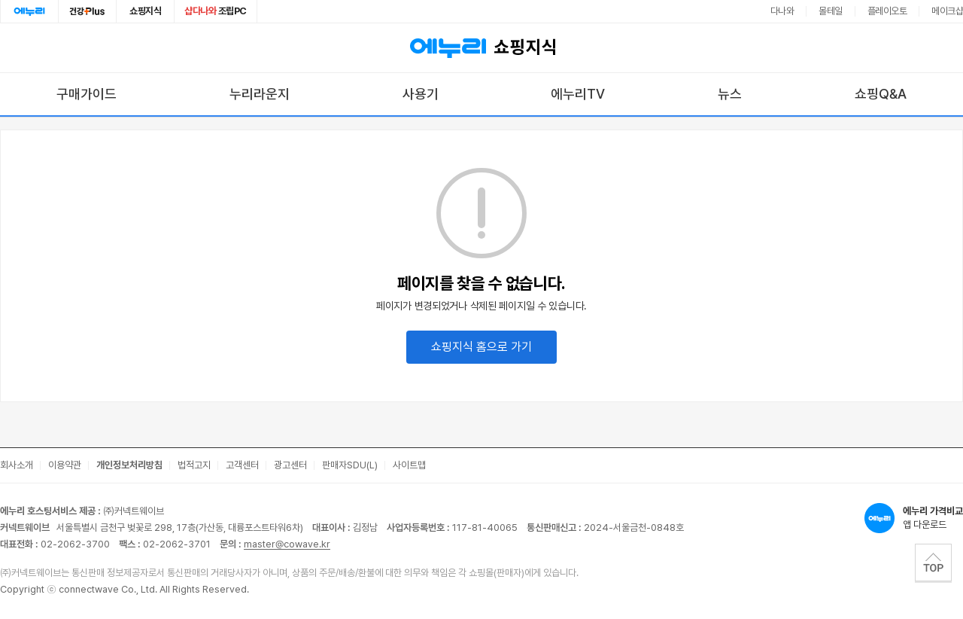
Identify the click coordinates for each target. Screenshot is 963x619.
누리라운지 (259, 94)
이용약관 (64, 465)
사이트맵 (409, 465)
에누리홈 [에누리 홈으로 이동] (29, 11)
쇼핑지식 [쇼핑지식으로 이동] (145, 11)
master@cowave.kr (287, 544)
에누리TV (578, 94)
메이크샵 (947, 11)
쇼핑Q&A (881, 94)
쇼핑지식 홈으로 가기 (481, 347)
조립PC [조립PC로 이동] (215, 11)
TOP (933, 562)
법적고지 (194, 465)
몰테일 (831, 11)
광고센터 (290, 465)
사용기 (421, 94)
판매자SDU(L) (350, 465)
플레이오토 (887, 11)
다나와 (782, 11)
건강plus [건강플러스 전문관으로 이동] (87, 11)
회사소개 (16, 465)
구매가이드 (86, 94)
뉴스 (730, 94)
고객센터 (242, 465)
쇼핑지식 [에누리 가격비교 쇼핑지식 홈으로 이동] (481, 48)
